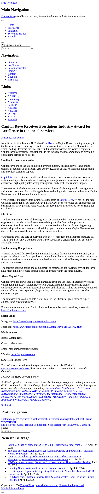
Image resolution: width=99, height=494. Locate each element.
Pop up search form (11, 45)
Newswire (13, 102)
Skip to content (9, 2)
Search (4, 427)
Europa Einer (8, 16)
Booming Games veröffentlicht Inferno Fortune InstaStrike (38, 468)
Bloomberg (13, 99)
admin (20, 137)
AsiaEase (12, 107)
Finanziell (13, 30)
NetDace (12, 110)
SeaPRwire (13, 27)
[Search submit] (32, 48)
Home (11, 24)
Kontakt (12, 36)
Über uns (12, 76)
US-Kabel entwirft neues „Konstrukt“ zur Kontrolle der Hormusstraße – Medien (49, 462)
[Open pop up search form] (2, 42)
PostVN (12, 113)
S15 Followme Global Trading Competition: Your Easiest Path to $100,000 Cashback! (46, 424)
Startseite (12, 62)
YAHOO (12, 93)
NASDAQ (13, 96)
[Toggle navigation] (2, 20)
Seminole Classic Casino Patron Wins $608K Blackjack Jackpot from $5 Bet (47, 444)
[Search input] (15, 48)
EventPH (12, 119)
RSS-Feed (13, 79)
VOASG (12, 116)
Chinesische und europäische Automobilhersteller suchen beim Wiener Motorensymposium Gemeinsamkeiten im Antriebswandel (44, 458)
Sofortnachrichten (17, 33)
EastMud (12, 104)
